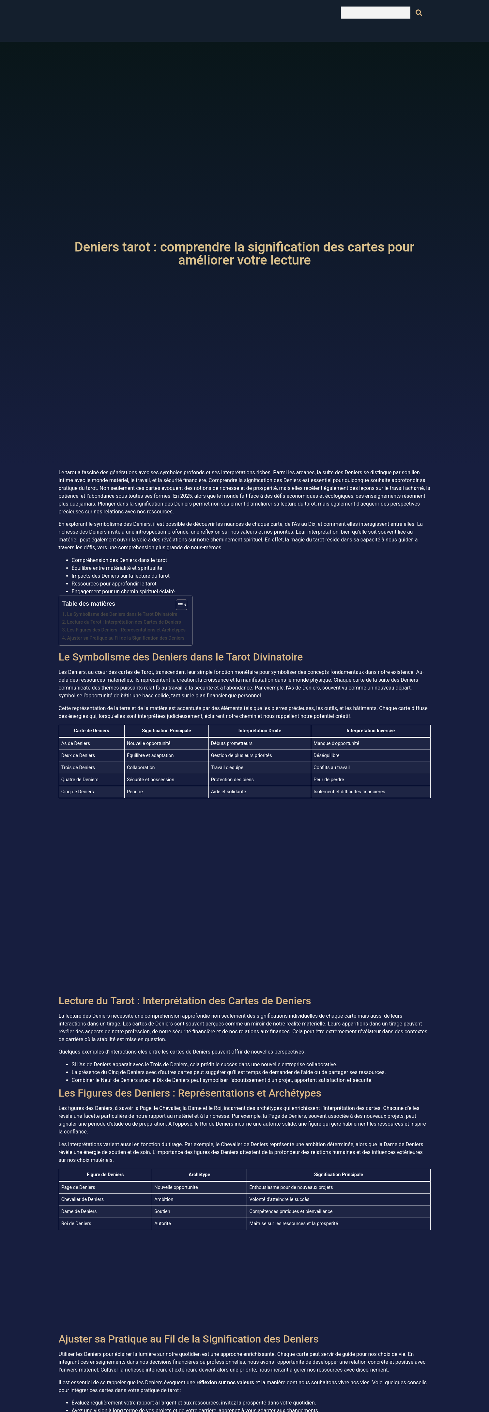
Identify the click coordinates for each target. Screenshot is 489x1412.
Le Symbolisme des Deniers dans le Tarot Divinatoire (122, 614)
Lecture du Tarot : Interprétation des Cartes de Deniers (124, 622)
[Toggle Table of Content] (178, 604)
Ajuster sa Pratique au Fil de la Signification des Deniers (126, 638)
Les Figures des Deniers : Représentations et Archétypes (126, 630)
